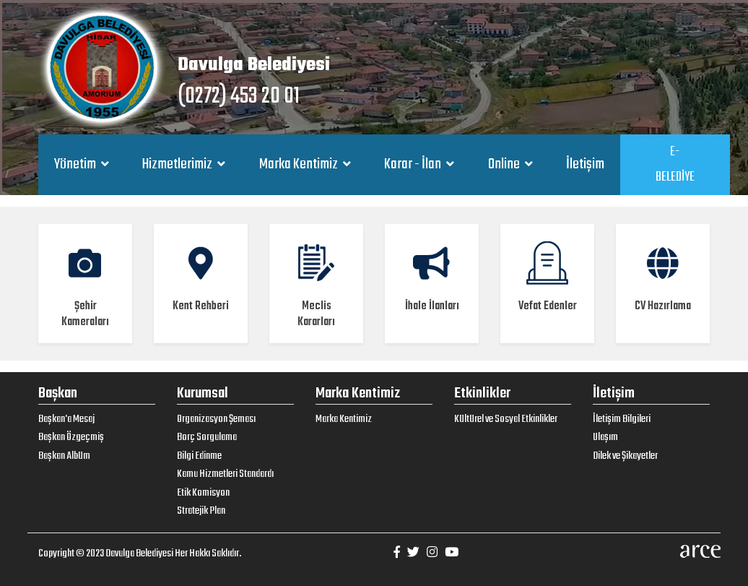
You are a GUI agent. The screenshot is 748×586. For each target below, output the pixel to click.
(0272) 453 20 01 (239, 96)
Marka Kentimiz (299, 164)
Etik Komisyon (203, 492)
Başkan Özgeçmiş (71, 437)
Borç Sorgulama (207, 437)
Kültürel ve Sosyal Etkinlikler (505, 419)
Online (505, 164)
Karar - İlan (413, 164)
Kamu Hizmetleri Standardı (225, 474)
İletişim (585, 164)
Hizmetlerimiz (178, 164)
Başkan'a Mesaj (66, 419)
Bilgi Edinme (199, 456)
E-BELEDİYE (675, 165)
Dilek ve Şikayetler (625, 456)
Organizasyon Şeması (216, 419)
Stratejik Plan (201, 511)
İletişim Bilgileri (622, 419)
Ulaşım (605, 437)
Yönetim (76, 164)
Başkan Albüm (64, 456)
